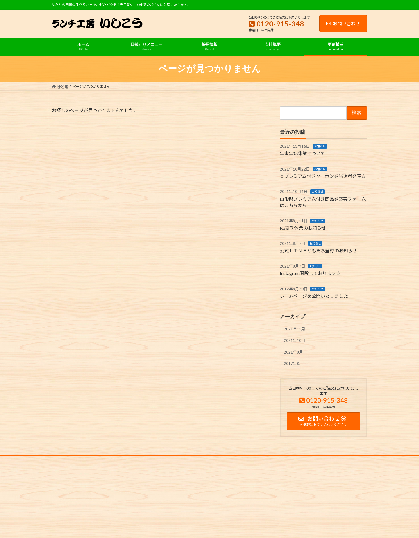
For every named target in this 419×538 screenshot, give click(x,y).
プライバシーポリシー (74, 461)
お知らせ (319, 146)
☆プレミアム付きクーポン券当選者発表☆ (323, 176)
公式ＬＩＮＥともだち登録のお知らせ (318, 250)
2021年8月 (293, 352)
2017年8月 (293, 363)
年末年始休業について (302, 153)
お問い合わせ (343, 23)
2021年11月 (294, 329)
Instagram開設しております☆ (310, 273)
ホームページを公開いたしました (314, 296)
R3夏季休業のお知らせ (303, 228)
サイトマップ (112, 461)
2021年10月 (294, 340)
